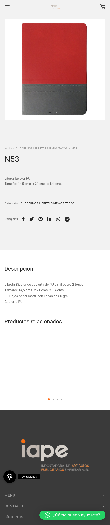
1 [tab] (49, 399)
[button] (72, 515)
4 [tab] (61, 399)
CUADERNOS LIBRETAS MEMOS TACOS (42, 148)
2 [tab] (53, 399)
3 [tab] (57, 399)
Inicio (8, 148)
